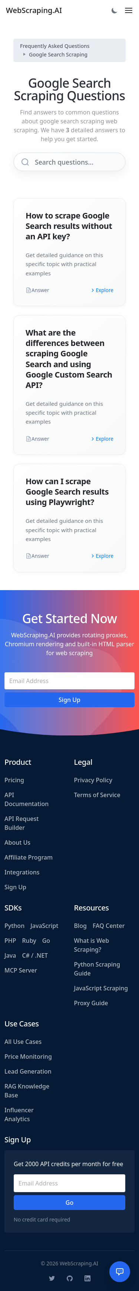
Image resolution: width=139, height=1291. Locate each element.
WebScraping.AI (34, 10)
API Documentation (26, 799)
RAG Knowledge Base (26, 1090)
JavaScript (44, 926)
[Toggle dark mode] (114, 10)
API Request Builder (21, 823)
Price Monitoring (28, 1056)
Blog (80, 926)
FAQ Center (109, 926)
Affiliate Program (28, 857)
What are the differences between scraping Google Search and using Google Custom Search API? (69, 358)
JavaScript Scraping (101, 988)
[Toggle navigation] (128, 10)
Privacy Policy (93, 780)
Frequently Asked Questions (55, 45)
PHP (10, 940)
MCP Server (20, 970)
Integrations (22, 872)
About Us (17, 842)
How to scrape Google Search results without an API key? (69, 226)
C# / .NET (35, 955)
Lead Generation (28, 1071)
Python (14, 926)
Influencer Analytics (19, 1114)
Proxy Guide (91, 1003)
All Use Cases (23, 1042)
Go (46, 940)
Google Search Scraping (58, 54)
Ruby (29, 940)
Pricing (14, 780)
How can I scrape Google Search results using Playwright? (67, 491)
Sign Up (15, 887)
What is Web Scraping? (91, 945)
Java (10, 955)
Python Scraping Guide (97, 968)
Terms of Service (97, 795)
